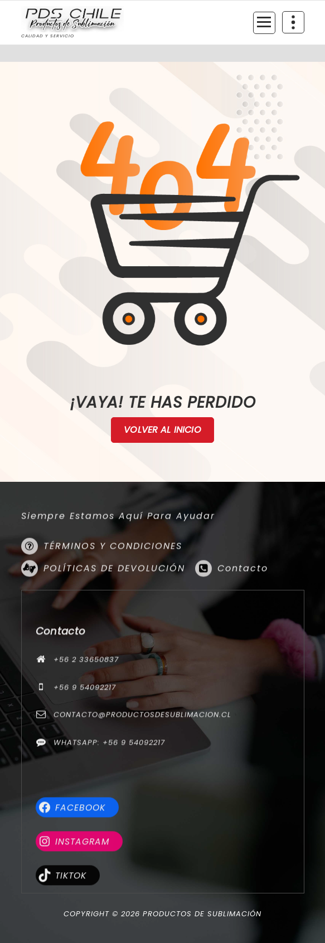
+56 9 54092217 (85, 773)
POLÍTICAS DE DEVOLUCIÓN (114, 605)
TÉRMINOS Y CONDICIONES (112, 582)
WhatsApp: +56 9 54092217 (109, 828)
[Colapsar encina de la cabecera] (293, 22)
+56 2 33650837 (86, 746)
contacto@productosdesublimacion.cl (142, 801)
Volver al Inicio (162, 430)
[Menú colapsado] (264, 23)
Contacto (242, 605)
